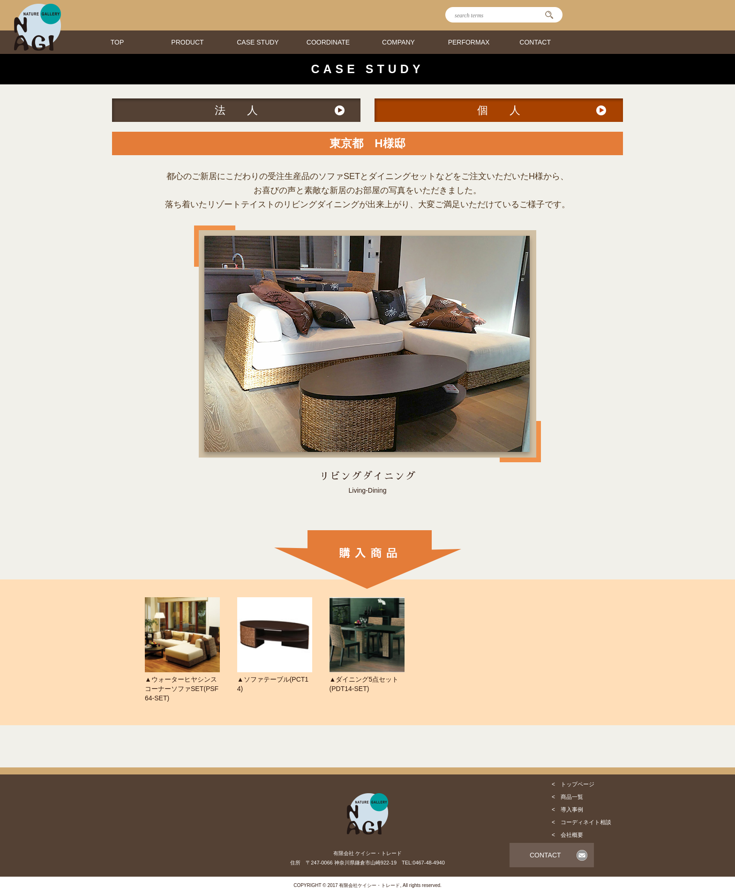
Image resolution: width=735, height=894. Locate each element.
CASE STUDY (257, 42)
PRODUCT (187, 42)
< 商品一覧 (567, 797)
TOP (117, 42)
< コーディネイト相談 (581, 822)
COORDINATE (328, 42)
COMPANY (398, 42)
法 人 (236, 110)
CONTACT (535, 42)
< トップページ (573, 784)
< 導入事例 (567, 809)
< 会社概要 (567, 835)
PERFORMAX (469, 42)
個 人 (498, 110)
